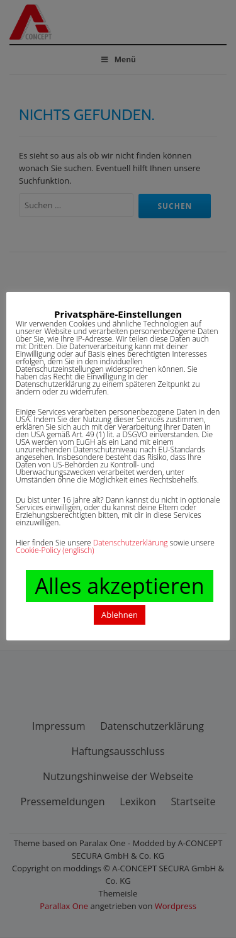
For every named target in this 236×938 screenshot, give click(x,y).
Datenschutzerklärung (130, 542)
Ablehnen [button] (119, 614)
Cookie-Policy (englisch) (55, 550)
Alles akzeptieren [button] (119, 585)
